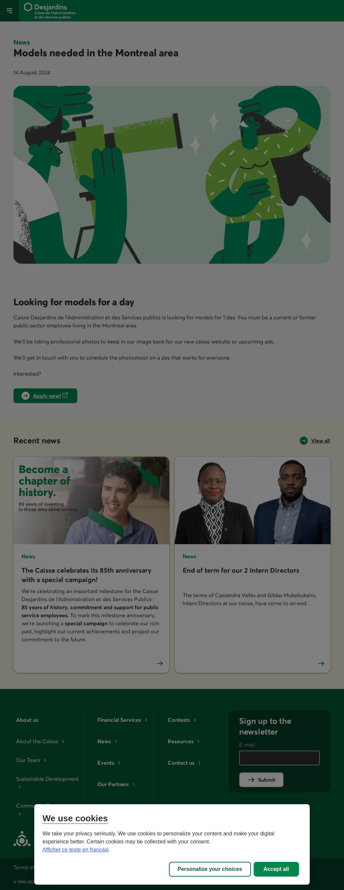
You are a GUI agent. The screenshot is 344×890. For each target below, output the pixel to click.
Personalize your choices (210, 869)
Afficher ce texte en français (75, 849)
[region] (171, 844)
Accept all (276, 869)
